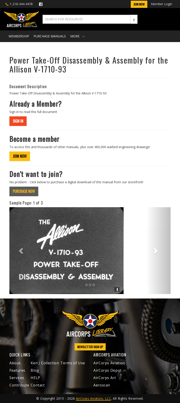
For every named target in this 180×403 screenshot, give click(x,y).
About (14, 362)
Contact (38, 385)
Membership (19, 36)
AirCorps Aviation (109, 362)
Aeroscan (101, 385)
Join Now (139, 4)
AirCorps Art (104, 377)
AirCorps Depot (107, 370)
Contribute (19, 385)
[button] (21, 250)
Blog (35, 370)
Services (16, 377)
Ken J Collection (45, 362)
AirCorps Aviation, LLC (93, 398)
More (77, 36)
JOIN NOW (20, 156)
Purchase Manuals (50, 36)
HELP (35, 377)
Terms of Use (72, 362)
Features (17, 370)
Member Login (161, 4)
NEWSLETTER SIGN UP (90, 346)
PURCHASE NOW (24, 191)
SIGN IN (18, 121)
